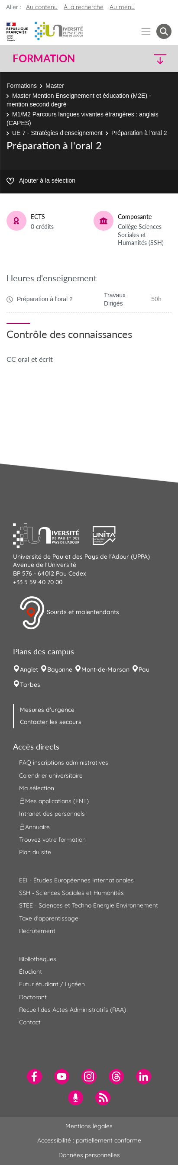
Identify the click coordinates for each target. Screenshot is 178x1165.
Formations (21, 85)
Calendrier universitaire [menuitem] (51, 775)
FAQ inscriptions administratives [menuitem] (63, 762)
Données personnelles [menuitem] (89, 1155)
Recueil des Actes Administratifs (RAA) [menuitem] (72, 1010)
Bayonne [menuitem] (59, 669)
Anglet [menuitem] (29, 669)
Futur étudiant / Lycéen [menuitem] (52, 984)
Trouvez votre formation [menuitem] (52, 839)
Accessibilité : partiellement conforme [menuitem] (89, 1140)
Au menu (122, 7)
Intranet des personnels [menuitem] (52, 813)
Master (54, 85)
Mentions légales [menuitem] (89, 1126)
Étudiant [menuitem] (30, 971)
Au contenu (42, 7)
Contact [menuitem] (30, 1022)
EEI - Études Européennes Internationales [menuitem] (76, 880)
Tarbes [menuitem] (30, 685)
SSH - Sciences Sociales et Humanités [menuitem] (71, 893)
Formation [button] (44, 58)
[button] (153, 59)
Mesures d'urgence (47, 710)
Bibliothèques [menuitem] (37, 959)
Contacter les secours (50, 722)
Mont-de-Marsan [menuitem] (105, 669)
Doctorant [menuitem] (33, 997)
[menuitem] (34, 1076)
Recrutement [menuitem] (37, 931)
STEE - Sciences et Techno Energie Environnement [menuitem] (88, 905)
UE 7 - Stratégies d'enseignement (57, 132)
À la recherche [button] (84, 7)
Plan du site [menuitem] (35, 852)
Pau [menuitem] (144, 669)
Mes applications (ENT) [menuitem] (54, 801)
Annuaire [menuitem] (34, 826)
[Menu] (146, 31)
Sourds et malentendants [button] (69, 612)
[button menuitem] (164, 31)
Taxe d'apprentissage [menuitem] (48, 918)
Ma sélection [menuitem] (36, 788)
